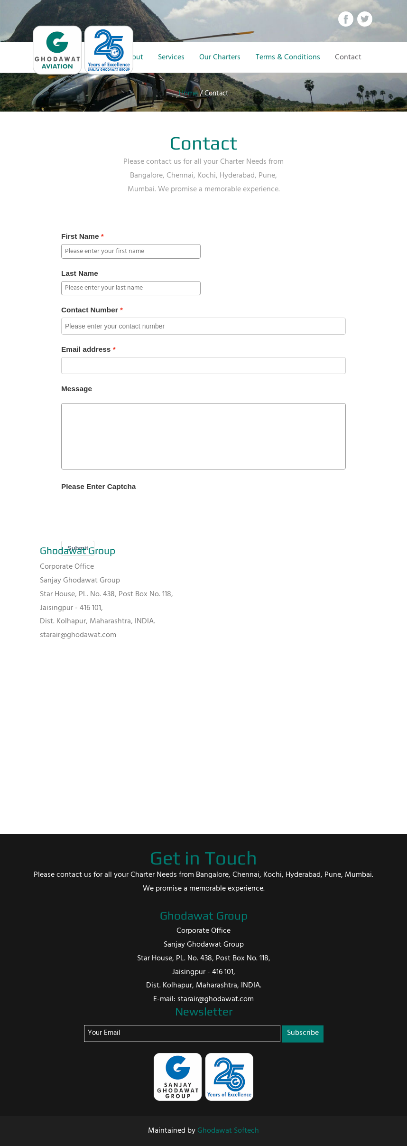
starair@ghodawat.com (78, 635)
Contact (348, 57)
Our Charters (219, 57)
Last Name (79, 273)
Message (76, 389)
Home (188, 93)
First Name (80, 236)
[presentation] (133, 512)
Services (171, 57)
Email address (86, 349)
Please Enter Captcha (98, 486)
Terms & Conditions (288, 57)
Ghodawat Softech (228, 1131)
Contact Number (89, 310)
